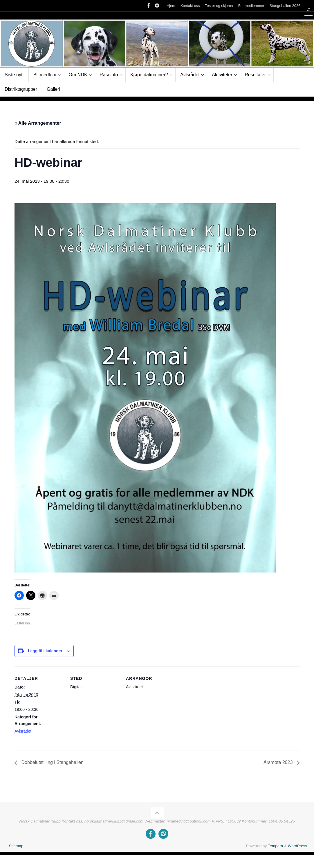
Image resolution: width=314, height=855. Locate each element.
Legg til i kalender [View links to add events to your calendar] (45, 651)
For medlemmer (251, 5)
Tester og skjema (219, 5)
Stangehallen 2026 (285, 5)
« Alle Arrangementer (38, 123)
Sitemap (16, 846)
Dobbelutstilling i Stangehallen (52, 762)
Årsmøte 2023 (279, 762)
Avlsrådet (23, 731)
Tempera (275, 846)
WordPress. (298, 846)
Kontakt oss (190, 5)
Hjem (171, 5)
